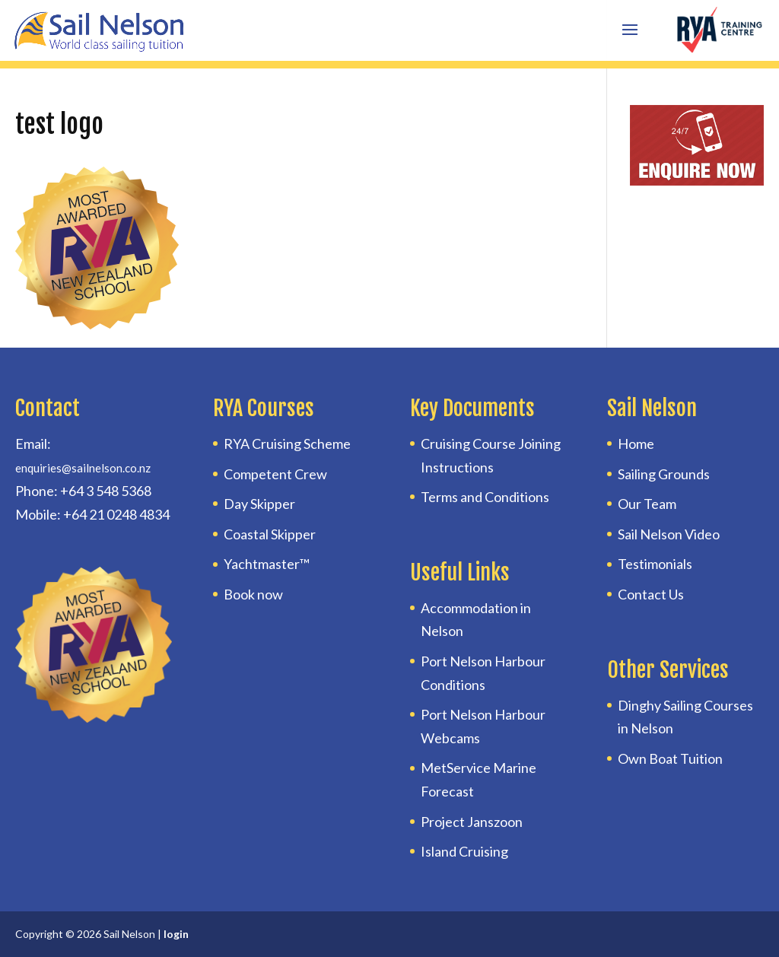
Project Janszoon (472, 821)
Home (636, 443)
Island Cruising (464, 851)
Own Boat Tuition (670, 758)
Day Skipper (259, 503)
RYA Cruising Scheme (287, 443)
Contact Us (651, 594)
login (176, 933)
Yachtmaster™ (267, 563)
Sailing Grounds (664, 474)
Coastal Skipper (270, 534)
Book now (253, 594)
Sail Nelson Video (669, 534)
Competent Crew (275, 474)
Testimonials (655, 563)
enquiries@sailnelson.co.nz (83, 468)
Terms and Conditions (485, 496)
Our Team (647, 503)
